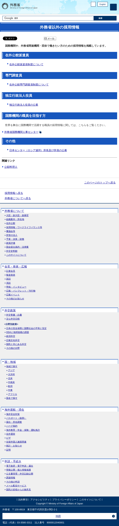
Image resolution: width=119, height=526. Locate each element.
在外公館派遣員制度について (26, 64)
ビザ (8, 438)
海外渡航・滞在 (14, 409)
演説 (8, 283)
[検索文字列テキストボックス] (48, 18)
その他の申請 (13, 482)
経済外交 (10, 336)
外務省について (14, 210)
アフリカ (12, 394)
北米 (10, 378)
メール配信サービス (16, 486)
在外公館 (10, 223)
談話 (8, 279)
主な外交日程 (13, 319)
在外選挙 (10, 434)
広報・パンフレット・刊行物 (20, 291)
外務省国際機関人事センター (21, 131)
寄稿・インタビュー (16, 287)
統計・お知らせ (14, 446)
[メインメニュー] (113, 7)
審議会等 (10, 231)
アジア (11, 370)
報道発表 (10, 275)
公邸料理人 (10, 166)
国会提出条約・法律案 (17, 247)
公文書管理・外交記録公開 (19, 474)
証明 (8, 450)
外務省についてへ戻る (18, 198)
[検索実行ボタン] (105, 18)
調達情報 (10, 478)
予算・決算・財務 (15, 239)
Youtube (106, 10)
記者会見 (10, 271)
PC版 (93, 4)
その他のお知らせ (15, 299)
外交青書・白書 (14, 315)
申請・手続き (12, 461)
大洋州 (11, 374)
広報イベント (13, 295)
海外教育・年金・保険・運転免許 (23, 430)
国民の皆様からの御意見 (18, 489)
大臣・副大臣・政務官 (17, 215)
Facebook (96, 10)
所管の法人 (11, 235)
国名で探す (11, 398)
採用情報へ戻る (14, 193)
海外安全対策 (13, 414)
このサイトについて (16, 255)
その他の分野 (13, 348)
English (103, 4)
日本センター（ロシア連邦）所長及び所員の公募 (38, 150)
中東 (10, 390)
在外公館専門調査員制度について (29, 84)
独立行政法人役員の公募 (23, 104)
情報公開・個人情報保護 (18, 470)
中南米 (11, 382)
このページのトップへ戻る (100, 182)
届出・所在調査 (14, 422)
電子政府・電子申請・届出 (19, 466)
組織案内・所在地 (15, 219)
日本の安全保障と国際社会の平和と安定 (26, 328)
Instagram (101, 10)
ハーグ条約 (11, 426)
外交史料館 (11, 251)
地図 (58, 516)
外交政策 (10, 310)
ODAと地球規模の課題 (17, 332)
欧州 (10, 386)
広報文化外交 (13, 340)
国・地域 (10, 361)
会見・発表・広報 (15, 266)
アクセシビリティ (40, 499)
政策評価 (10, 243)
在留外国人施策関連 (16, 442)
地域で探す (11, 366)
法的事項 (23, 499)
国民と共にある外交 (16, 344)
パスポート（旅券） (16, 418)
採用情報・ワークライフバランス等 (24, 227)
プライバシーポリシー (64, 499)
